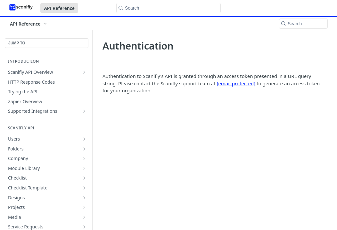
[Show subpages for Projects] (84, 207)
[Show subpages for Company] (84, 158)
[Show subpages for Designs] (84, 197)
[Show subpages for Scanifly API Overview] (84, 72)
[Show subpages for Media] (84, 217)
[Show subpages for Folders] (84, 148)
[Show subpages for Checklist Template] (84, 187)
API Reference (59, 8)
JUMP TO (16, 43)
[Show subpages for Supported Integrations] (84, 111)
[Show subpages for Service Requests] (84, 226)
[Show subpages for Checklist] (84, 177)
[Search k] (168, 8)
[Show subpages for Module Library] (84, 168)
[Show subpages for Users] (84, 139)
